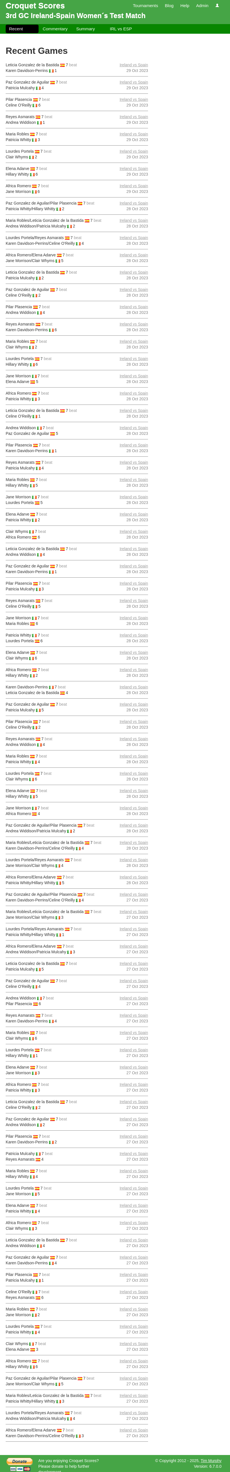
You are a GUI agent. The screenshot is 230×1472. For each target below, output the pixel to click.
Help (184, 5)
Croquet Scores (35, 5)
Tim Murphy (211, 1460)
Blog (169, 5)
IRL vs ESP (121, 28)
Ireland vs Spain (134, 65)
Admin (202, 5)
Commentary (55, 28)
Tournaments (145, 5)
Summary (85, 28)
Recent (16, 28)
